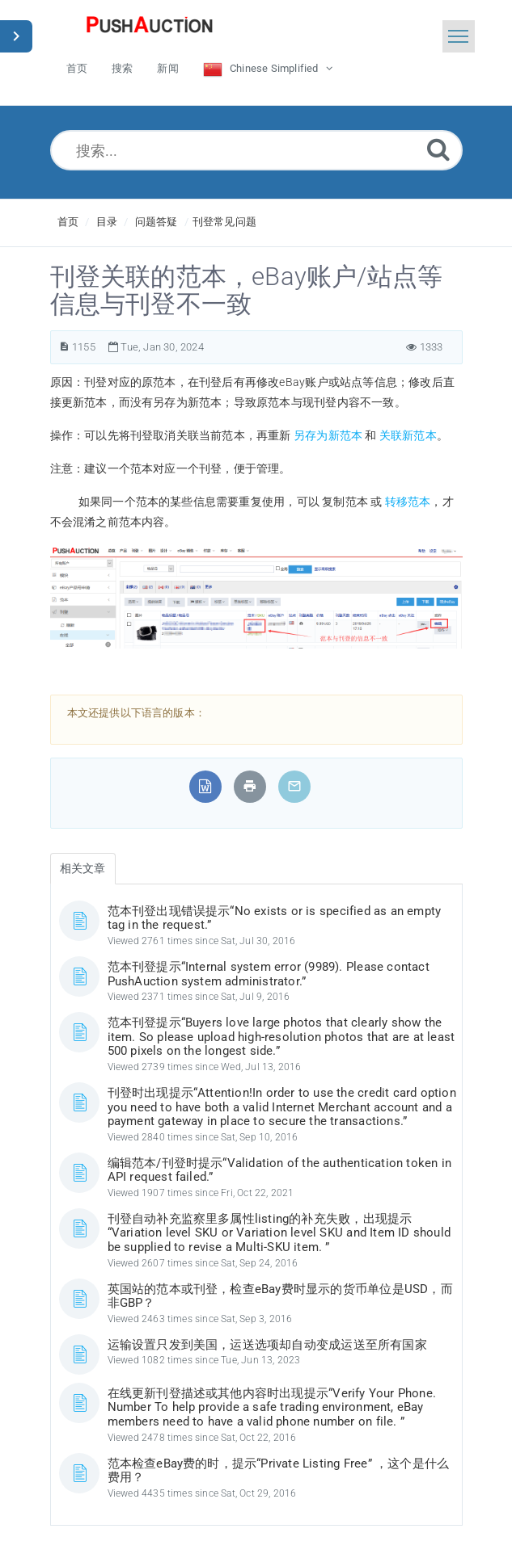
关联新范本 (408, 435)
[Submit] (438, 149)
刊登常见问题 (224, 222)
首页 (67, 222)
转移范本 (408, 501)
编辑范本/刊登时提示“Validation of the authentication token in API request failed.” (279, 1170)
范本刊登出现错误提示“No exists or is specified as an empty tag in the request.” (275, 918)
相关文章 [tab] (83, 868)
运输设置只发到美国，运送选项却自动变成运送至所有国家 (267, 1345)
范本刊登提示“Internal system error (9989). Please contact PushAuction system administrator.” (268, 974)
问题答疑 (156, 222)
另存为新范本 (328, 435)
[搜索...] (256, 150)
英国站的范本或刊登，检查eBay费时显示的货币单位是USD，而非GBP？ (280, 1296)
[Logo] (150, 28)
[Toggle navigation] (458, 36)
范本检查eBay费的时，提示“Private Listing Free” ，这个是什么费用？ (279, 1470)
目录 (106, 222)
